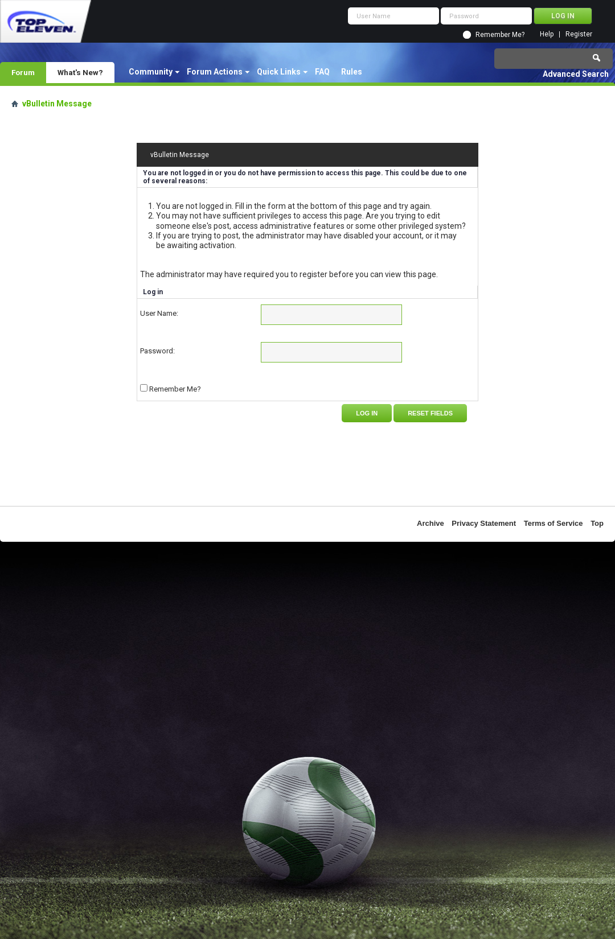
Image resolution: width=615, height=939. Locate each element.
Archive (430, 523)
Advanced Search (576, 74)
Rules (351, 71)
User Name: (159, 313)
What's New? (80, 72)
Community (151, 71)
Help (547, 34)
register (313, 274)
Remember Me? (499, 35)
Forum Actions (215, 71)
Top (597, 523)
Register (578, 34)
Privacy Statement (484, 523)
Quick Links (279, 71)
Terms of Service (553, 523)
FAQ (322, 71)
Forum (23, 72)
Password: (157, 351)
